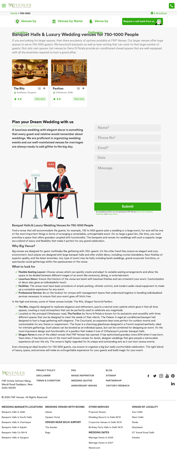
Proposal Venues (97, 412)
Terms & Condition (48, 380)
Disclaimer (100, 214)
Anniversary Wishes (84, 385)
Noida (135, 422)
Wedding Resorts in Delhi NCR (105, 417)
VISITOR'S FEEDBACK (118, 385)
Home (13, 13)
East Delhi (137, 412)
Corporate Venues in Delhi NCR (105, 422)
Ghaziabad (137, 427)
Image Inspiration (82, 375)
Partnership (114, 380)
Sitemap (111, 375)
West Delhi (137, 417)
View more (40, 99)
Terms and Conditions (144, 211)
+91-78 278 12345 (171, 5)
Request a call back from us (142, 22)
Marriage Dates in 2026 (101, 437)
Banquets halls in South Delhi (17, 417)
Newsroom (94, 448)
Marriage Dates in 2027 (101, 443)
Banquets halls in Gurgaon (15, 437)
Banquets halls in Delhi (13, 412)
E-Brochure (159, 13)
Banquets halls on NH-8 (14, 432)
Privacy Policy (112, 214)
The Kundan (51, 427)
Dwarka (136, 437)
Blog (109, 370)
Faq (73, 370)
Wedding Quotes (82, 380)
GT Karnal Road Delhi (143, 432)
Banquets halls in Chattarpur (16, 422)
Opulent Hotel (52, 417)
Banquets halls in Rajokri (14, 427)
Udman (48, 412)
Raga (47, 432)
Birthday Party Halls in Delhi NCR (106, 427)
